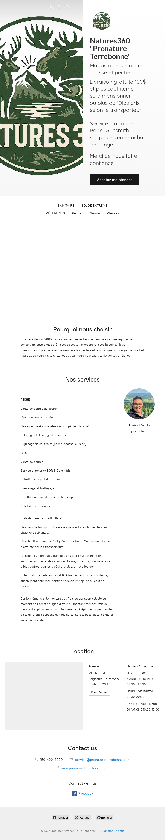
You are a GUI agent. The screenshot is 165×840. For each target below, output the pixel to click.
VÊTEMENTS (55, 213)
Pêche (77, 213)
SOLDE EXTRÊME (94, 205)
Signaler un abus (112, 831)
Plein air (113, 213)
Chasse (94, 213)
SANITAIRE (66, 205)
